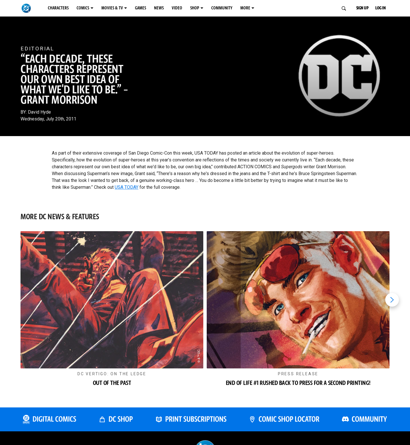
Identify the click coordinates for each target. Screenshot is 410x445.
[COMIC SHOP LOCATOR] (284, 424)
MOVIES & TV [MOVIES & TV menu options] (138, 8)
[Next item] (392, 302)
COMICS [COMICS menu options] (99, 8)
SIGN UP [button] (358, 8)
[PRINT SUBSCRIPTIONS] (191, 424)
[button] (111, 316)
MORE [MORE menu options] (311, 8)
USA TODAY (126, 187)
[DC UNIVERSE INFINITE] (49, 424)
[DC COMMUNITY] (364, 424)
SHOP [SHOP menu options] (245, 8)
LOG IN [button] (384, 8)
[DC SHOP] (116, 424)
